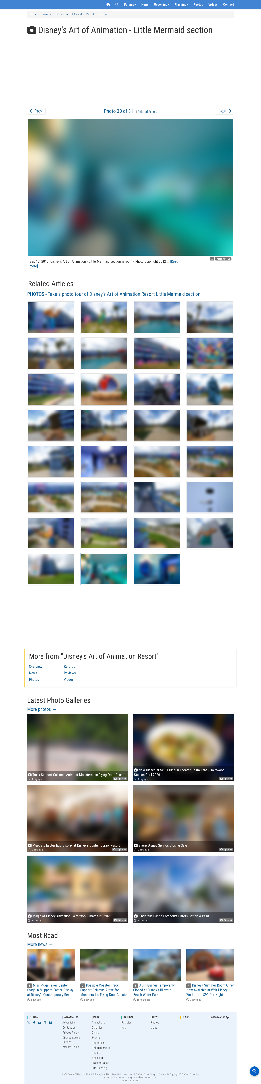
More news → (40, 944)
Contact (228, 4)
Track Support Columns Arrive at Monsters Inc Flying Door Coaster (79, 775)
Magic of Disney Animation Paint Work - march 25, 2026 (71, 916)
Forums (130, 4)
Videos (213, 4)
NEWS (155, 1017)
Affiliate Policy (71, 1047)
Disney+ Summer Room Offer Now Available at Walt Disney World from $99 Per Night (210, 990)
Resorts (46, 14)
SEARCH (186, 1017)
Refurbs (69, 666)
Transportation (100, 1063)
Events (96, 1037)
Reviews (70, 673)
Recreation (98, 1043)
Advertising (69, 1022)
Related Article (147, 112)
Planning (181, 4)
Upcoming (161, 4)
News (145, 4)
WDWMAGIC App (220, 1017)
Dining (95, 1032)
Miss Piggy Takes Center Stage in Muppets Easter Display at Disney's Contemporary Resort (50, 990)
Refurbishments (101, 1048)
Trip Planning (99, 1068)
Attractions (98, 1022)
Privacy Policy (71, 1032)
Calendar (97, 1027)
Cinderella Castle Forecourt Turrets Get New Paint (173, 916)
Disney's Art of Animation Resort (75, 14)
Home (33, 14)
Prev (36, 111)
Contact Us (69, 1027)
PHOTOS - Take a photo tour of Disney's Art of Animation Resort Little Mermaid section (113, 294)
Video (154, 1027)
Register (126, 1022)
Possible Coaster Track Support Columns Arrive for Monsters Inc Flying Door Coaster (104, 990)
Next (225, 111)
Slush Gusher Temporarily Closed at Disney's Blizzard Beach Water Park (154, 990)
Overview (35, 666)
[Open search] (254, 1071)
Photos (198, 4)
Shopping (97, 1058)
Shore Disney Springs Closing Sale (162, 845)
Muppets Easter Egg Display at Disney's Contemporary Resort (76, 845)
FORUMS (128, 1017)
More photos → (42, 709)
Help (124, 1027)
